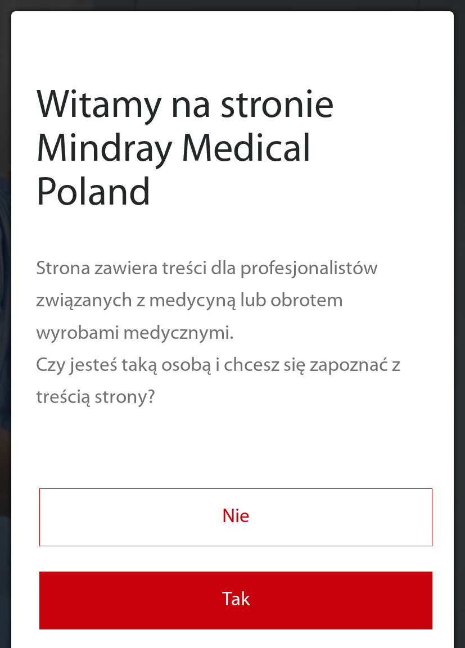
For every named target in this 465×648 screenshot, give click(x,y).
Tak (236, 600)
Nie (236, 517)
